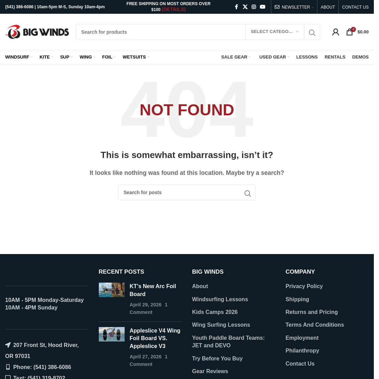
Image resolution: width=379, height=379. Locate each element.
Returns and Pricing (312, 312)
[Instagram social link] (254, 7)
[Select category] (274, 32)
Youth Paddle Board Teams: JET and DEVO (228, 341)
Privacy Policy (304, 286)
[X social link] (245, 7)
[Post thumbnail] (112, 299)
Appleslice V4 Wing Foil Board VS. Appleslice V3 (155, 338)
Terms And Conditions (315, 325)
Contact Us (300, 364)
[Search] (198, 32)
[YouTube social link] (262, 7)
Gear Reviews (210, 371)
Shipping (297, 299)
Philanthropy (302, 351)
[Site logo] (37, 31)
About (200, 286)
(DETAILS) (174, 9)
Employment (302, 338)
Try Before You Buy (217, 358)
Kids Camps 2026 (215, 312)
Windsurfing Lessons (220, 299)
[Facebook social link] (236, 7)
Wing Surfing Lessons (221, 325)
